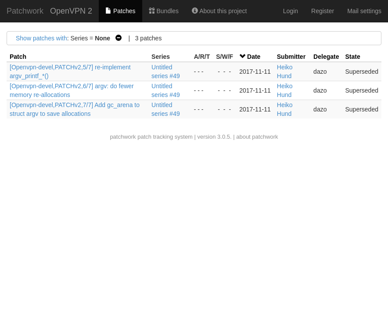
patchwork (123, 136)
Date (253, 56)
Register (322, 10)
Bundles (164, 10)
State (352, 56)
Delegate (326, 56)
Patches (120, 10)
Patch (18, 56)
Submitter (291, 56)
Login (290, 10)
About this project (219, 10)
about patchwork (257, 136)
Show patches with (41, 38)
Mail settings (364, 10)
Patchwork (25, 11)
